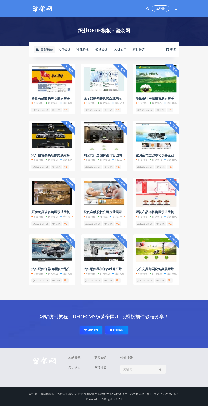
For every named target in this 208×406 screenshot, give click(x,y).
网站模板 (52, 102)
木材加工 (120, 49)
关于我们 (74, 367)
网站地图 (100, 367)
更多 (170, 49)
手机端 (65, 216)
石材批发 (138, 49)
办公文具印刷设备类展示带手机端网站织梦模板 (169, 269)
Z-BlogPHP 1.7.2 (112, 399)
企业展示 (116, 216)
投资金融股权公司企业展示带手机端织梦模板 (116, 212)
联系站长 (117, 329)
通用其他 (66, 102)
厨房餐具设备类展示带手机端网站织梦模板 (61, 212)
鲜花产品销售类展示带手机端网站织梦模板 (166, 212)
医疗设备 (64, 49)
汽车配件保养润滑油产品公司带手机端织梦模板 (65, 269)
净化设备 (82, 49)
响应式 (117, 159)
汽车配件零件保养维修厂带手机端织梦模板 (114, 269)
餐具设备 (101, 49)
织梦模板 (37, 102)
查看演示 (91, 329)
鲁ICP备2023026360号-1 (163, 394)
